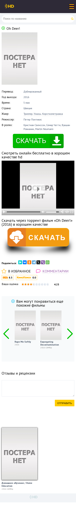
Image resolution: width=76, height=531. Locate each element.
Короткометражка (52, 113)
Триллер (28, 113)
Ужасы (37, 113)
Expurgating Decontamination (49, 343)
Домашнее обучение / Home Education (17, 484)
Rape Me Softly (23, 341)
